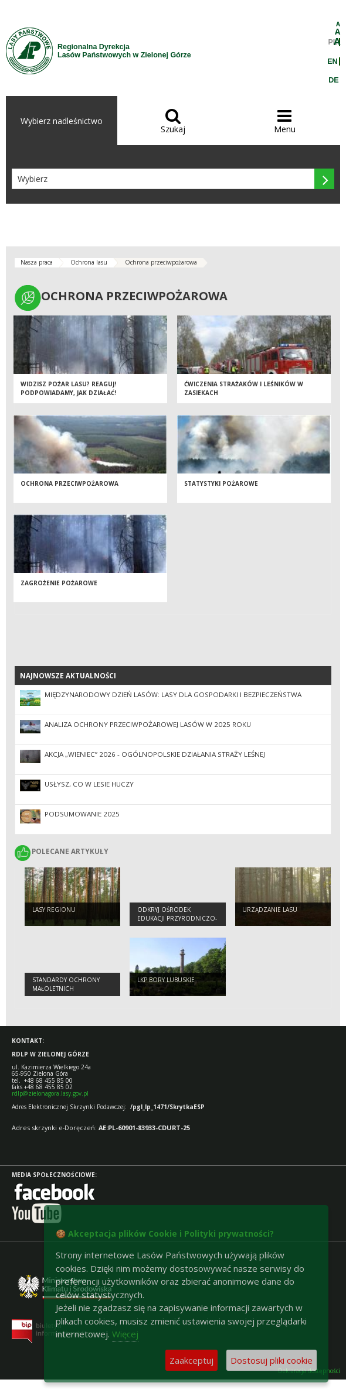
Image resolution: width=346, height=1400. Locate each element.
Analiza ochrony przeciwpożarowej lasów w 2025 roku (148, 724)
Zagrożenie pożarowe (59, 583)
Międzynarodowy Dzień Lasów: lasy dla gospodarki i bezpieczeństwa (173, 694)
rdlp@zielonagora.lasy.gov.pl (50, 1093)
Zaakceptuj (191, 1360)
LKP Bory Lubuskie (166, 980)
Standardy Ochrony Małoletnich (66, 984)
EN (332, 61)
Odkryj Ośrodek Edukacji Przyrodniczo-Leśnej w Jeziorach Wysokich (177, 922)
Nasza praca (37, 262)
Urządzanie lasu (269, 909)
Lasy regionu (54, 909)
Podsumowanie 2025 (82, 813)
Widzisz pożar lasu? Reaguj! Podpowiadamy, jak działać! (68, 388)
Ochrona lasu (88, 262)
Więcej (125, 1334)
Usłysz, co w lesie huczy (89, 784)
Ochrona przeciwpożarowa (161, 262)
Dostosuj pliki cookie (271, 1360)
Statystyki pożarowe (221, 483)
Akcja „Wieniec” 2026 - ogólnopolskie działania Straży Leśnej (155, 754)
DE (333, 80)
